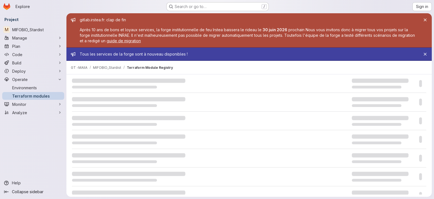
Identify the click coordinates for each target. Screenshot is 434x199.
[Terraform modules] (33, 96)
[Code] (33, 54)
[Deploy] (33, 71)
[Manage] (33, 38)
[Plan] (33, 46)
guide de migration (124, 40)
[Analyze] (33, 112)
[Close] (425, 20)
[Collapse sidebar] (33, 192)
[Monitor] (33, 104)
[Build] (33, 63)
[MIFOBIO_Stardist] (33, 29)
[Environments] (33, 87)
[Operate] (33, 79)
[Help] (33, 183)
